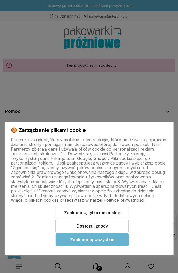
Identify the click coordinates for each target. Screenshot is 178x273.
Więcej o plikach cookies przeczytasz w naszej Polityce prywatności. (78, 200)
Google (84, 158)
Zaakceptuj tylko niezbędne (92, 212)
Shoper (101, 158)
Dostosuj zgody (92, 226)
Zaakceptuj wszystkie (92, 239)
